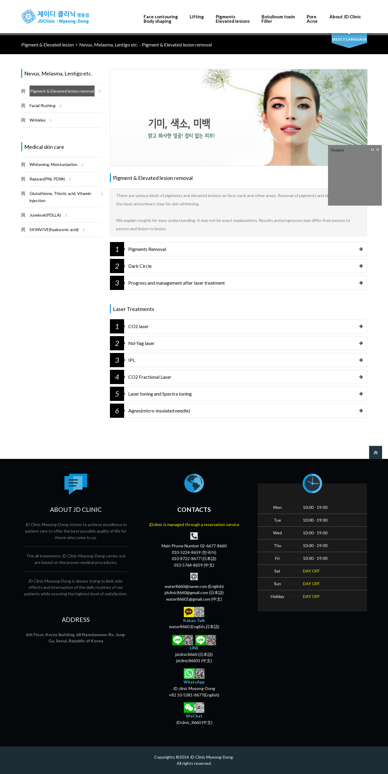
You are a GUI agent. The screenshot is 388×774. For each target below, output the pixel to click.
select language (349, 39)
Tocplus (337, 150)
